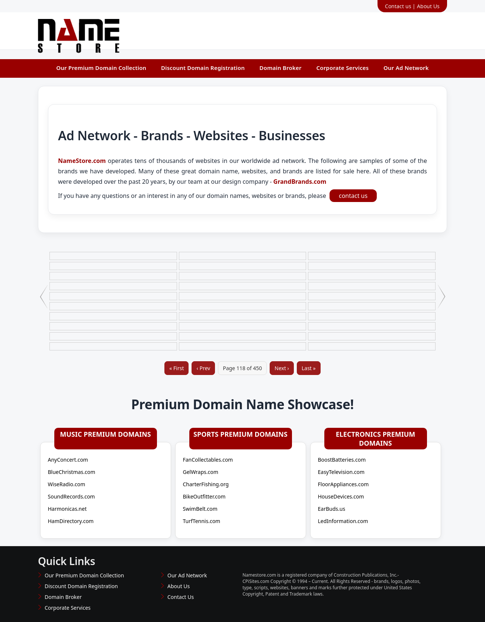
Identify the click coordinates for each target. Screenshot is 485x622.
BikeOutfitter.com (204, 496)
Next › (281, 368)
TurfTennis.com (202, 521)
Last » (309, 368)
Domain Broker (281, 68)
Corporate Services (342, 68)
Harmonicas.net (67, 508)
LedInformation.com (343, 521)
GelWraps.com (200, 471)
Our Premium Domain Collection (101, 68)
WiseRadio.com (67, 484)
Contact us (398, 6)
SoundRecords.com (71, 496)
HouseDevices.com (341, 496)
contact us (353, 196)
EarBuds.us (332, 508)
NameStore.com (82, 161)
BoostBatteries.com (342, 459)
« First (176, 368)
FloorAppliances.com (343, 484)
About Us (428, 6)
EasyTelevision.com (341, 471)
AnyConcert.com (68, 459)
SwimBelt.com (200, 508)
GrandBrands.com (299, 181)
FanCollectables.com (208, 459)
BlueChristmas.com (72, 471)
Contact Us (180, 596)
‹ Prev (203, 368)
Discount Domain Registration (203, 68)
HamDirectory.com (71, 521)
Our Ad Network (406, 68)
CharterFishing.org (206, 484)
